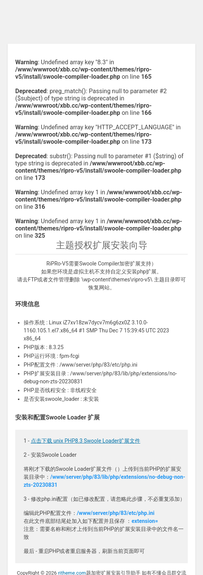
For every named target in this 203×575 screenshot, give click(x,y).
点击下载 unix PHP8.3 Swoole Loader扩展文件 (86, 441)
